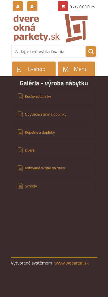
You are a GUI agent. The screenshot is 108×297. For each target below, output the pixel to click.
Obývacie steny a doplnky (46, 114)
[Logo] (50, 28)
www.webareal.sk (71, 262)
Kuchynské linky (38, 96)
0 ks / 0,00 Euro (82, 7)
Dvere (30, 150)
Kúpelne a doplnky (40, 132)
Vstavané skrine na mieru (46, 168)
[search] (91, 51)
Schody (31, 186)
